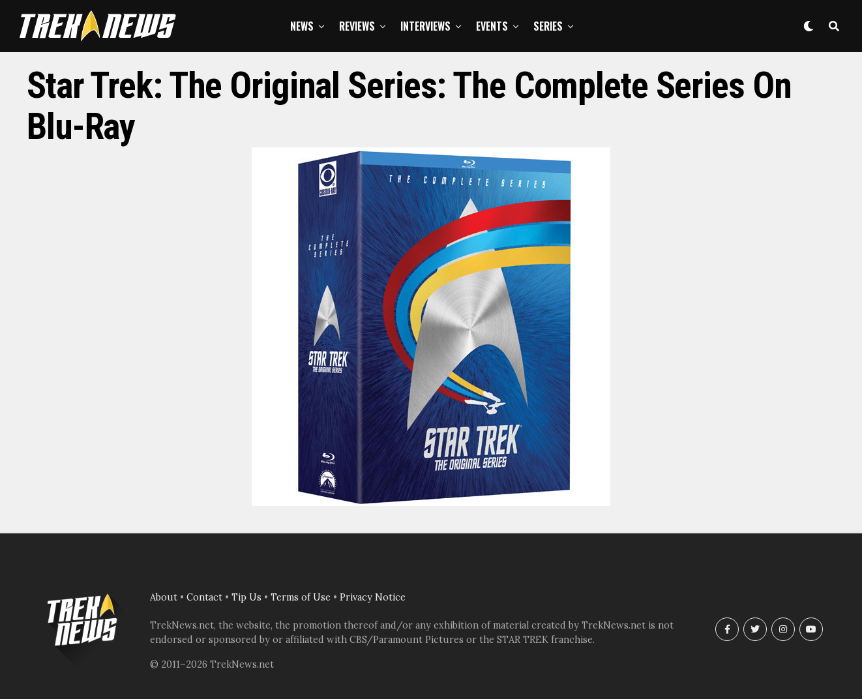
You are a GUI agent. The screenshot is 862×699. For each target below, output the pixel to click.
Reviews (357, 26)
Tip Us (246, 597)
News (302, 26)
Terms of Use (301, 597)
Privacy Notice (373, 597)
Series (548, 26)
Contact (204, 597)
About (163, 597)
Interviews (425, 26)
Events (492, 26)
